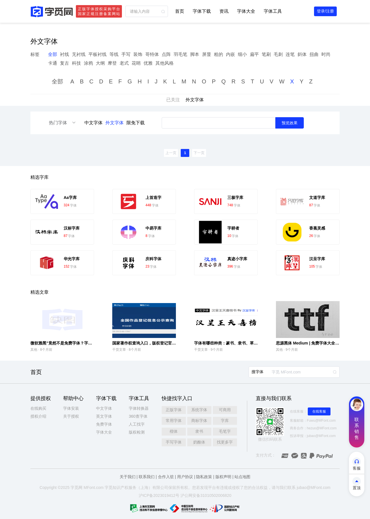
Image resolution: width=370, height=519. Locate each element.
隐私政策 (204, 476)
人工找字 (137, 424)
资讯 (223, 11)
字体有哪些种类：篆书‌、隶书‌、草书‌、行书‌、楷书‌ (238, 343)
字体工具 (273, 11)
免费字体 (104, 424)
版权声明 (223, 476)
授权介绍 (38, 416)
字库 (225, 420)
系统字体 (199, 409)
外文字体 (114, 122)
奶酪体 (199, 442)
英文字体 (104, 416)
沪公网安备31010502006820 (205, 495)
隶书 (199, 431)
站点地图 (242, 476)
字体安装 (71, 408)
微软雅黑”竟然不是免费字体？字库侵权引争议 (71, 343)
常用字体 (174, 420)
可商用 (225, 409)
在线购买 (38, 408)
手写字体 (174, 442)
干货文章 (119, 350)
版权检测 (137, 432)
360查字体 (138, 416)
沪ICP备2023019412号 (159, 495)
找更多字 (225, 442)
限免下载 (135, 122)
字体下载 (202, 11)
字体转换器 (139, 408)
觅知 (113, 487)
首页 (179, 11)
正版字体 (174, 409)
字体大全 (246, 11)
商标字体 (199, 420)
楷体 (174, 431)
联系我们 (147, 476)
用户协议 (185, 476)
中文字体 (93, 122)
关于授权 (71, 416)
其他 (33, 350)
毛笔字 (225, 431)
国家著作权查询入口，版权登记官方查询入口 (152, 343)
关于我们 (128, 476)
